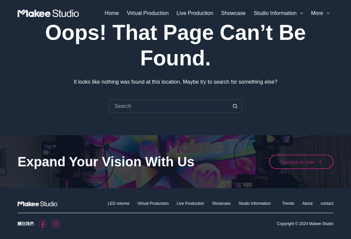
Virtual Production (148, 13)
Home (112, 13)
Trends (288, 203)
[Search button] (235, 106)
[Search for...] (169, 106)
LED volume (118, 203)
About (307, 203)
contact (326, 203)
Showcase (233, 13)
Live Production (194, 13)
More (321, 13)
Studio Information (279, 13)
